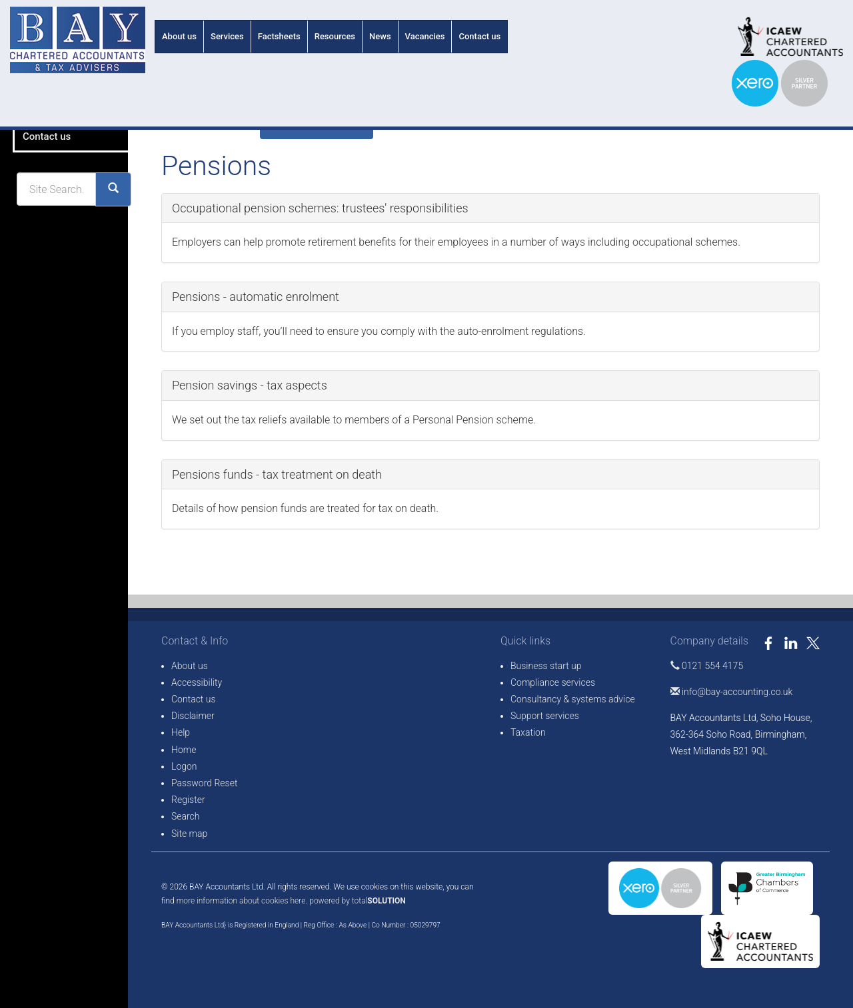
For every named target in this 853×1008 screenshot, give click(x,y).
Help (180, 732)
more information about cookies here (241, 900)
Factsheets (279, 36)
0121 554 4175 (707, 665)
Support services (544, 715)
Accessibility (196, 682)
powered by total (357, 900)
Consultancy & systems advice (572, 699)
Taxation (528, 732)
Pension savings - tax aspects (249, 385)
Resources (335, 36)
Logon (184, 766)
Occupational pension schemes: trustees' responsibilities (320, 208)
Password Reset (204, 783)
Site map (189, 833)
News (380, 36)
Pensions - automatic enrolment (255, 297)
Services (227, 36)
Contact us (479, 36)
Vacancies (425, 36)
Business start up (546, 665)
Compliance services (552, 682)
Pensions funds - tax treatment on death (277, 474)
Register (188, 799)
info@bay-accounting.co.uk (731, 691)
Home (183, 749)
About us (179, 36)
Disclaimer (193, 715)
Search (185, 816)
